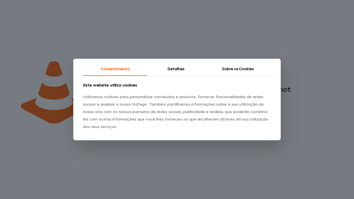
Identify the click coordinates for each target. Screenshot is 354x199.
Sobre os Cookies (238, 69)
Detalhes (176, 69)
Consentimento (115, 69)
